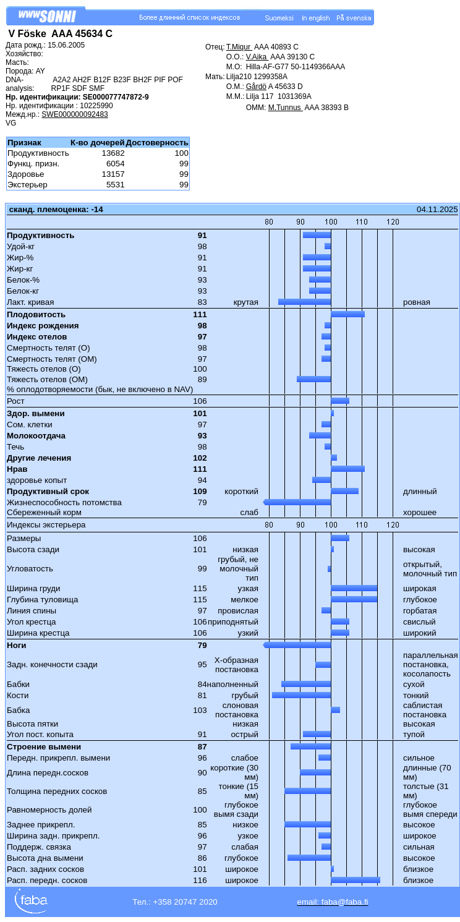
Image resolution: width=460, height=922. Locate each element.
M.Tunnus (285, 107)
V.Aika (257, 57)
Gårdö (256, 86)
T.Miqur (239, 47)
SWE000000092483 (74, 114)
